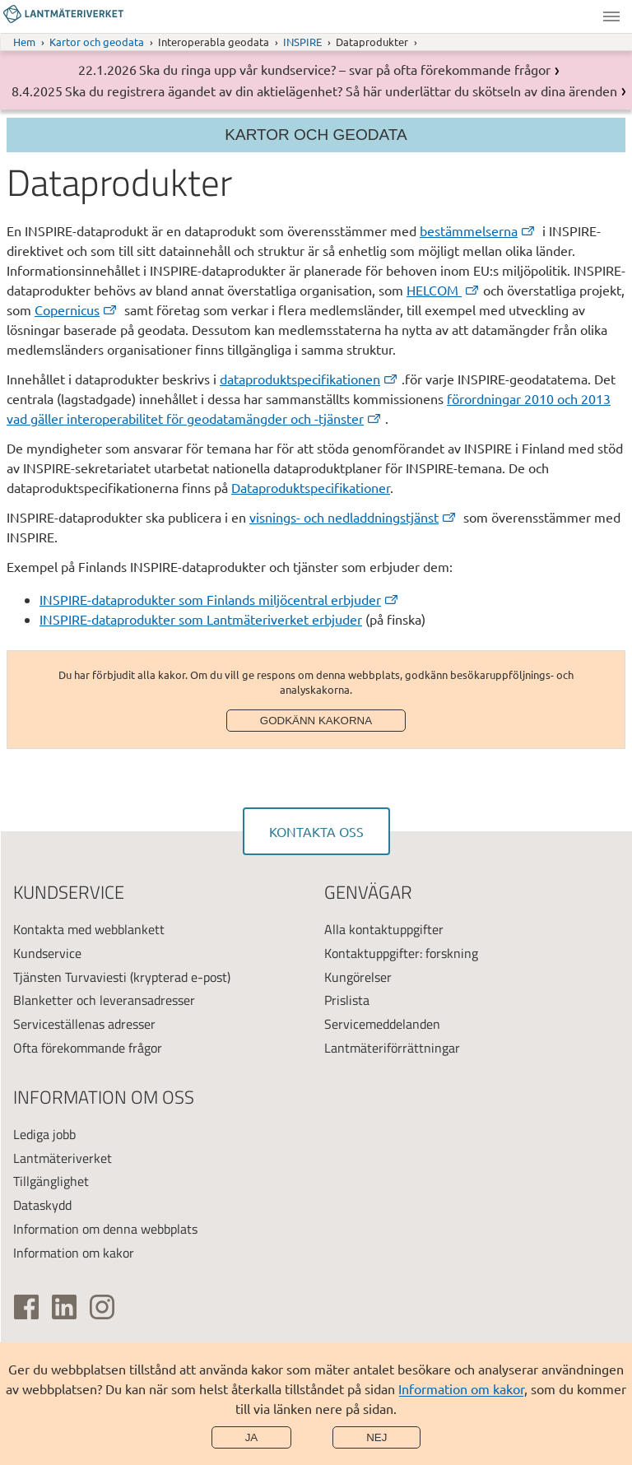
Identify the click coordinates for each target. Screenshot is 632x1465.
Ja (251, 1437)
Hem (24, 42)
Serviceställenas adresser (84, 1024)
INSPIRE (302, 42)
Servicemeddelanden (382, 1024)
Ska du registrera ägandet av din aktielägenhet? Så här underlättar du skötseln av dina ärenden (341, 90)
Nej (376, 1437)
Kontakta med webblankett (89, 929)
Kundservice (47, 953)
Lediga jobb (44, 1134)
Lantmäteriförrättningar (392, 1048)
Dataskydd (42, 1205)
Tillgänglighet (51, 1181)
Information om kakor (461, 1388)
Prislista (346, 1000)
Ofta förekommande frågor (87, 1048)
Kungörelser (358, 977)
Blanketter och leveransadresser (104, 1000)
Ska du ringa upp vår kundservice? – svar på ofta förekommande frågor (345, 69)
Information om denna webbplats (105, 1229)
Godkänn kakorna (316, 720)
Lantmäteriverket (62, 1158)
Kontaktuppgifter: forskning (401, 953)
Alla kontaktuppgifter (384, 929)
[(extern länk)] (479, 230)
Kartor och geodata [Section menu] (316, 134)
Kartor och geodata (96, 42)
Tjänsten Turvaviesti (70, 977)
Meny (611, 16)
